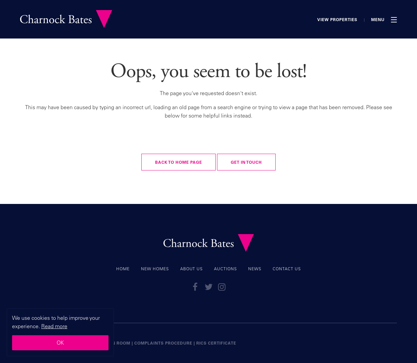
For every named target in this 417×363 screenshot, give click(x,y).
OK (60, 342)
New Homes (155, 268)
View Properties (337, 19)
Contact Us (287, 268)
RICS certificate (216, 343)
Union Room (115, 343)
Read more (54, 326)
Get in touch (246, 162)
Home (123, 268)
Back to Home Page (178, 162)
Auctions (225, 268)
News (254, 268)
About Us (191, 268)
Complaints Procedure (163, 343)
